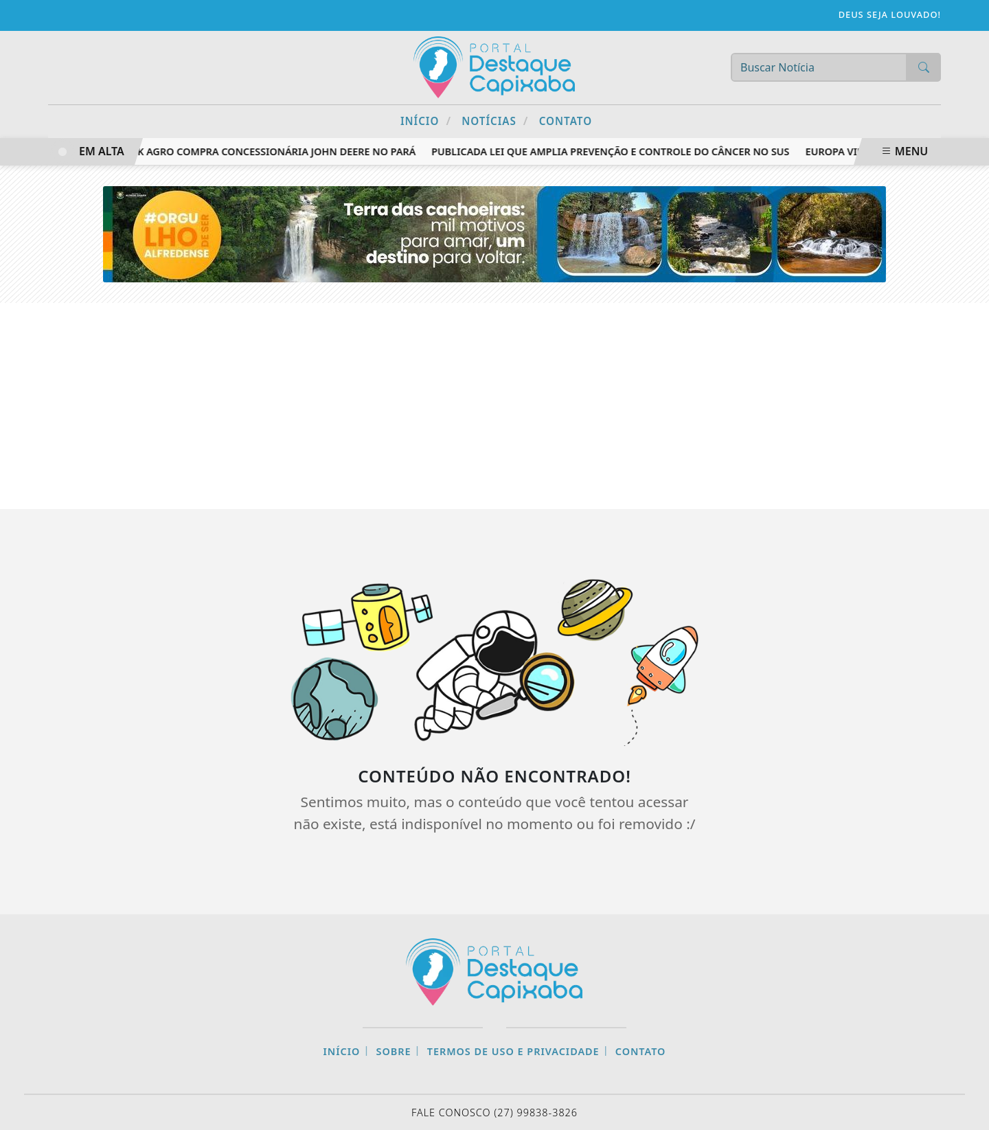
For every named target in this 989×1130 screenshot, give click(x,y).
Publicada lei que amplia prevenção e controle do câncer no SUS (612, 151)
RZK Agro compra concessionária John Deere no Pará (273, 151)
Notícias (495, 120)
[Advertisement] (494, 406)
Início (425, 120)
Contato (565, 121)
